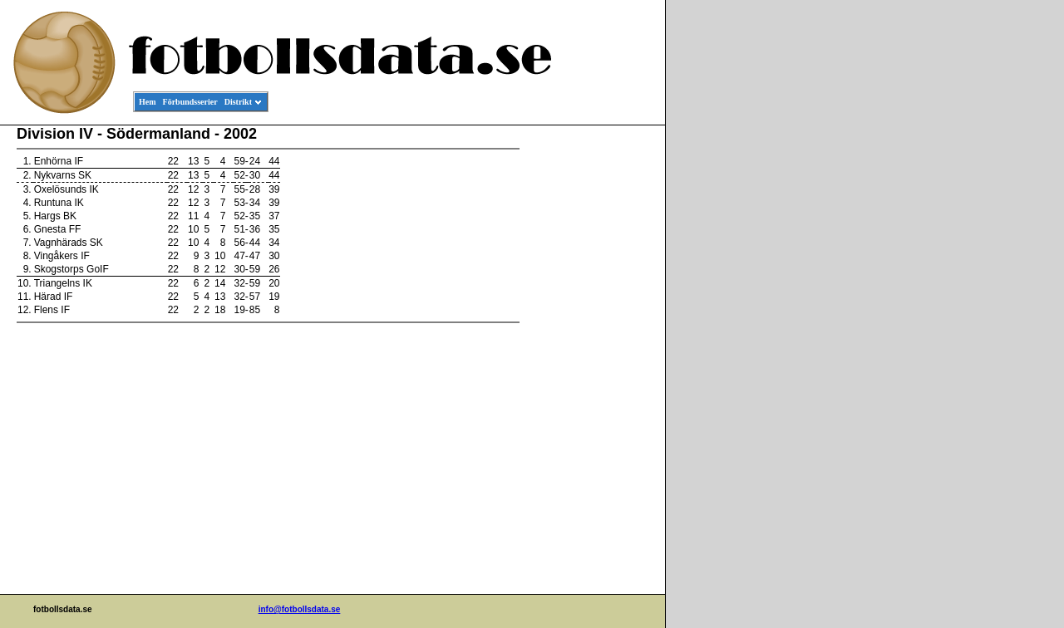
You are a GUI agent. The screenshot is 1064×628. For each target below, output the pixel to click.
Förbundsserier (190, 101)
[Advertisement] (590, 379)
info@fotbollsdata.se (300, 609)
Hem (147, 101)
